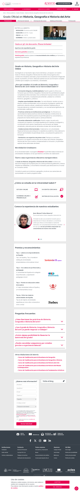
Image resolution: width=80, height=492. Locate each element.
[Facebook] (30, 440)
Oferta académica (11, 13)
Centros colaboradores (7, 455)
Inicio (4, 13)
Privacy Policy (22, 416)
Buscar (76, 9)
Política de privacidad (70, 455)
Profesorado (72, 21)
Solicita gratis (19, 55)
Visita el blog (48, 381)
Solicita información (64, 3)
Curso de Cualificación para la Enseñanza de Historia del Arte (38, 363)
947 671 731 (50, 3)
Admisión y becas (61, 9)
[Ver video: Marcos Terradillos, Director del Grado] (55, 33)
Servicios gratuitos (21, 52)
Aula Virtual (56, 452)
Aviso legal (68, 449)
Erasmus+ (41, 152)
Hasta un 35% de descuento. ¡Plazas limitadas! (33, 44)
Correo (55, 458)
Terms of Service (32, 416)
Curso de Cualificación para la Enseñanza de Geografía (36, 357)
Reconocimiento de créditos (42, 455)
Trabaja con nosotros (22, 455)
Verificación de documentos (24, 458)
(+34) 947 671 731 (21, 452)
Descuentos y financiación (41, 449)
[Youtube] (44, 440)
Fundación (4, 449)
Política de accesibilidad (71, 452)
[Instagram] (40, 440)
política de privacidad (21, 414)
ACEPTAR (57, 482)
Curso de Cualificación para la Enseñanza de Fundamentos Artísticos (41, 370)
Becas (36, 452)
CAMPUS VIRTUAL (77, 4)
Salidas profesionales (56, 21)
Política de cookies (70, 458)
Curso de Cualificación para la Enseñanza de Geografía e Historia (40, 360)
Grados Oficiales (20, 13)
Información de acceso (40, 21)
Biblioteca (56, 455)
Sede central (5, 452)
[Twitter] (35, 440)
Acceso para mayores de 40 (42, 458)
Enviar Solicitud (26, 424)
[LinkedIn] (50, 440)
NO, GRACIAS (57, 487)
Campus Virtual (57, 449)
